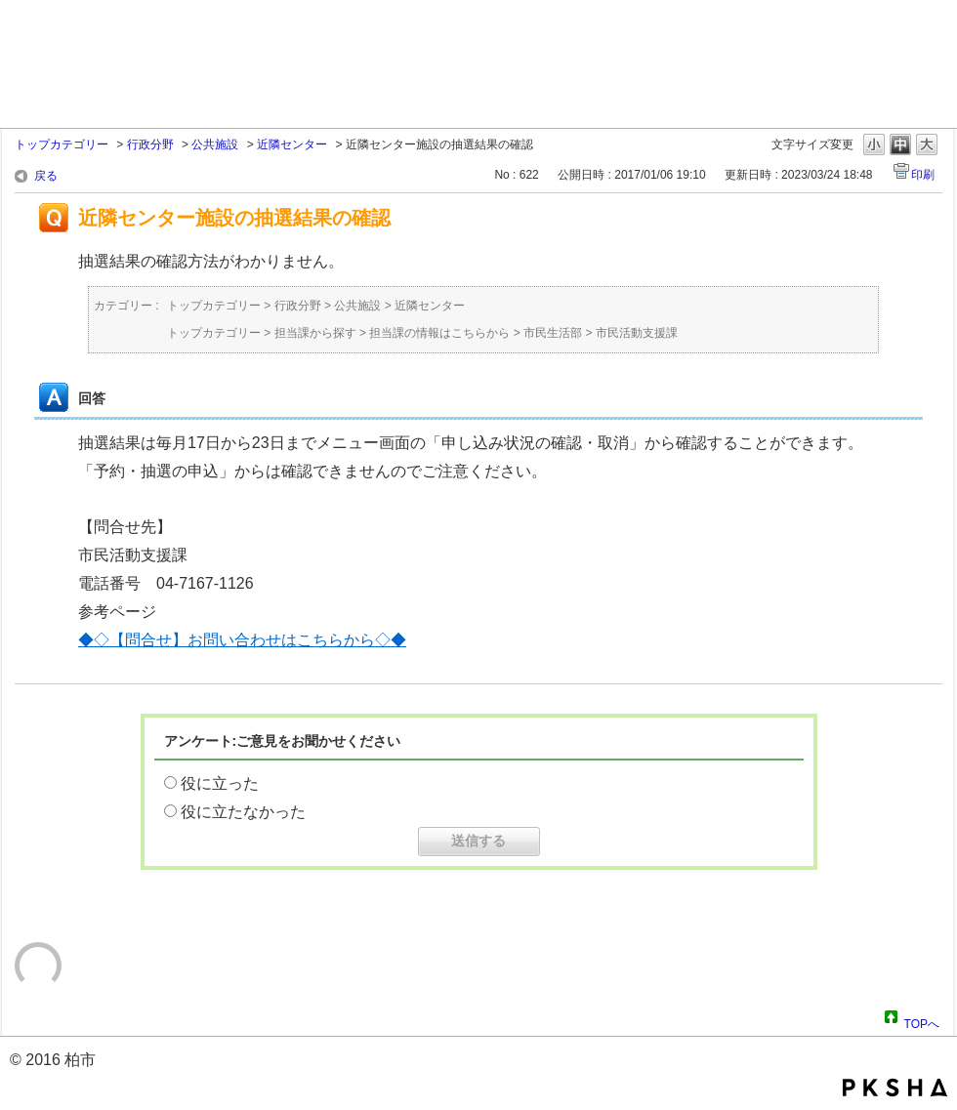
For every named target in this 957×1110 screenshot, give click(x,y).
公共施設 (214, 144)
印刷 (923, 175)
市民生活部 (552, 333)
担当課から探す (315, 333)
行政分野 (150, 144)
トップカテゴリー (61, 144)
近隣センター (292, 144)
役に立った (220, 783)
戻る (46, 176)
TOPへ (921, 1021)
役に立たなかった (243, 811)
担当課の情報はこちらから (439, 333)
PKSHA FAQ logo (895, 1087)
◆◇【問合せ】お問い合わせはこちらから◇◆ (242, 640)
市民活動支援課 (637, 333)
